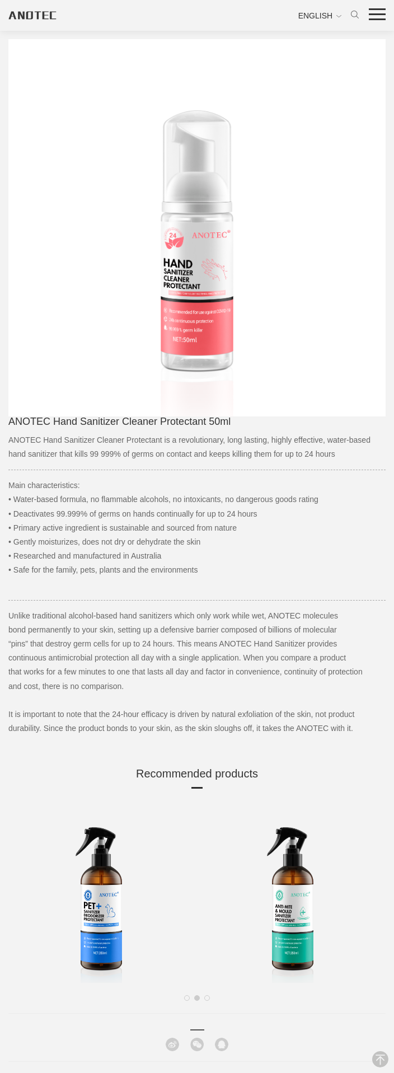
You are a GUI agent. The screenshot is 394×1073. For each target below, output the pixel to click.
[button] (187, 998)
